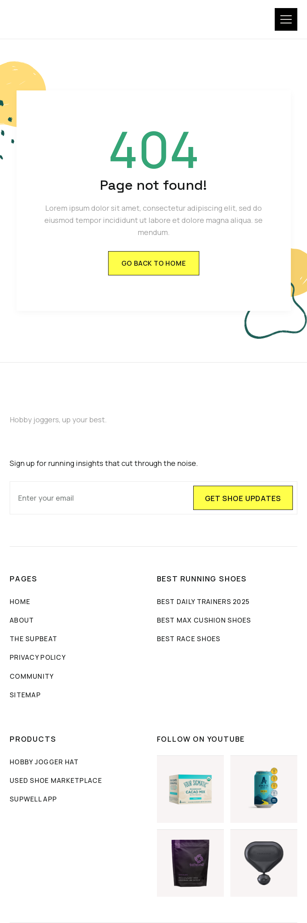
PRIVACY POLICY (38, 657)
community (32, 676)
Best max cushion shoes (204, 620)
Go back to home (153, 263)
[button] (286, 19)
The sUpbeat (33, 638)
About (22, 620)
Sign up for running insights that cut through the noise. (104, 463)
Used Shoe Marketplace (56, 780)
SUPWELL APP (33, 799)
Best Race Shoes (189, 638)
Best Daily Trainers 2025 (203, 601)
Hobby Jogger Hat (44, 761)
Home (20, 601)
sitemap (25, 694)
